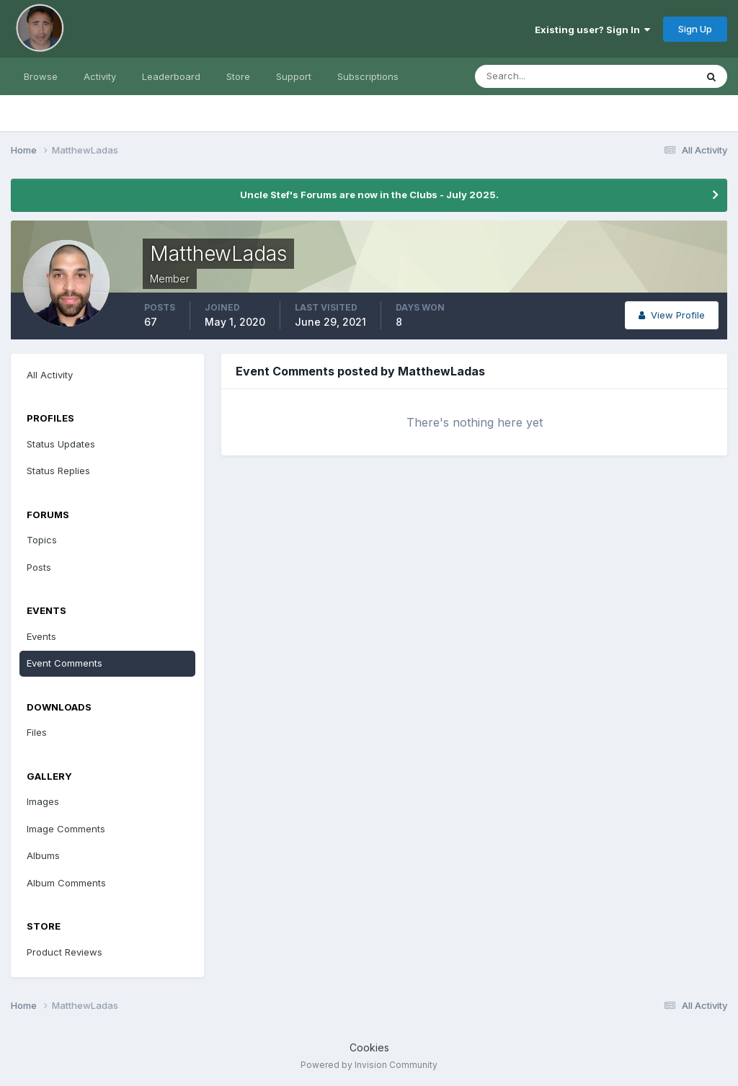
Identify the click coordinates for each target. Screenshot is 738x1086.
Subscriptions (368, 76)
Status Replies (58, 470)
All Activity (50, 374)
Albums (43, 855)
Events (41, 636)
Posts (39, 567)
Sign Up (695, 29)
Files (37, 732)
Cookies (369, 1047)
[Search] (538, 76)
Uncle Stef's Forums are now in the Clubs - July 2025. (369, 194)
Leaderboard (171, 76)
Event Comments (64, 663)
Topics (42, 540)
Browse (41, 76)
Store (238, 76)
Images (43, 801)
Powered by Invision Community (369, 1064)
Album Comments (66, 883)
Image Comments (66, 828)
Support (293, 76)
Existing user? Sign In (592, 29)
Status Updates (61, 444)
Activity (100, 76)
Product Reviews (64, 952)
